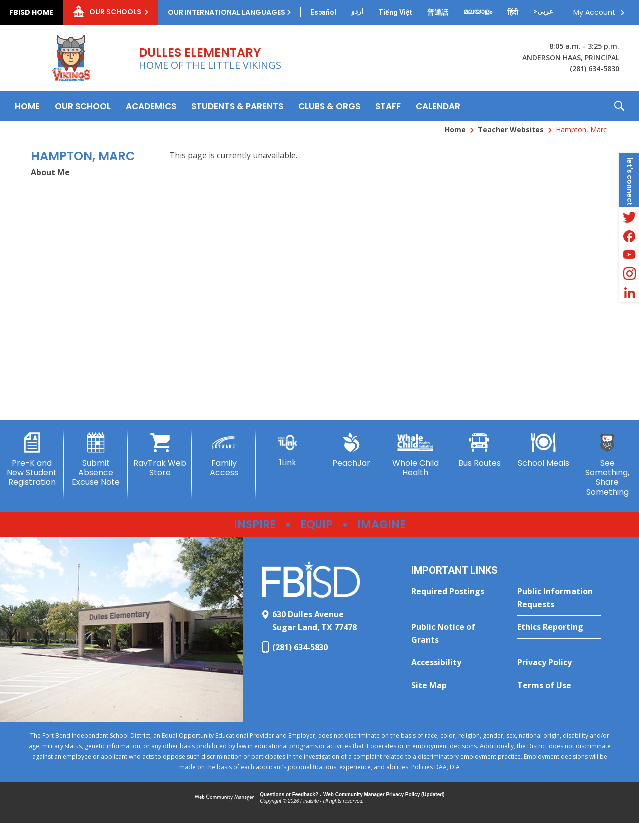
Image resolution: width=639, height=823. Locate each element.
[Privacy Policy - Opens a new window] (559, 662)
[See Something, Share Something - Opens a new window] (607, 464)
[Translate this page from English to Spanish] (323, 12)
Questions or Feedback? (289, 794)
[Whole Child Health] (415, 455)
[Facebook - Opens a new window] (629, 236)
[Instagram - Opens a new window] (629, 274)
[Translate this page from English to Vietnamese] (395, 12)
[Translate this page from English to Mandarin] (437, 12)
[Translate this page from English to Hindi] (512, 12)
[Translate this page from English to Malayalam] (477, 11)
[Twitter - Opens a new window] (629, 217)
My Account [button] (594, 12)
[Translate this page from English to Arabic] (543, 11)
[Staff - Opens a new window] (388, 106)
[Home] (27, 106)
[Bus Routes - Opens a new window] (479, 450)
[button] (619, 106)
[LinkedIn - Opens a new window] (629, 293)
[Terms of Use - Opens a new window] (559, 685)
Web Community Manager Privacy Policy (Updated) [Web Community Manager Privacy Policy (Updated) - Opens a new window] (384, 794)
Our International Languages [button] (226, 12)
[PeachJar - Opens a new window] (351, 450)
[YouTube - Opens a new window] (629, 255)
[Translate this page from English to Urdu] (357, 11)
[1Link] (288, 450)
